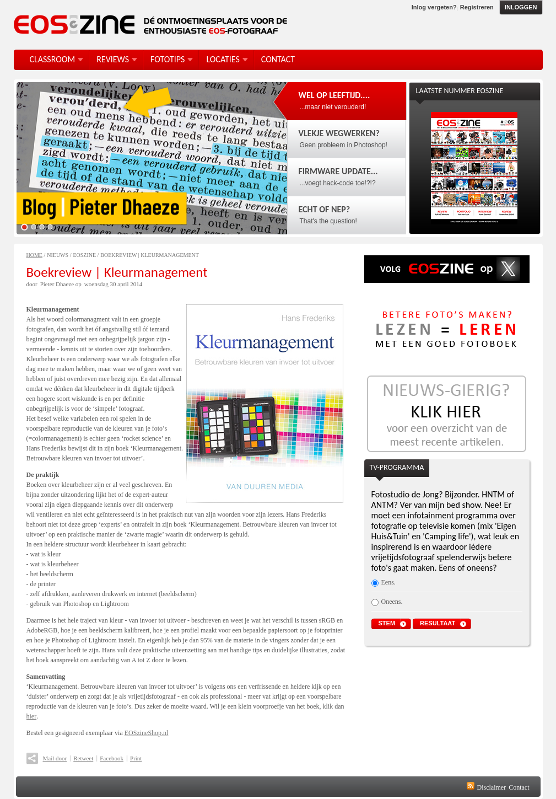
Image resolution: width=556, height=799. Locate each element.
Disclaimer (491, 787)
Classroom (52, 59)
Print (136, 758)
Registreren (477, 7)
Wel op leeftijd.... (334, 95)
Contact (519, 787)
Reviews (112, 59)
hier (31, 716)
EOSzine (84, 255)
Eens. (388, 582)
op (78, 284)
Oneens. (392, 601)
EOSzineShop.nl (147, 733)
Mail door (55, 758)
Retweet (83, 758)
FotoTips (167, 59)
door (31, 284)
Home (34, 255)
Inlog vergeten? (434, 7)
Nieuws (57, 255)
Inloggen (521, 7)
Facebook (111, 758)
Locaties (222, 59)
